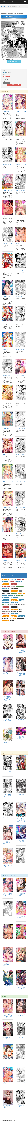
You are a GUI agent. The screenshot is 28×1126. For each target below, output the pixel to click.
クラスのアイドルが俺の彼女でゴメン (7, 1060)
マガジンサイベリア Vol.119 (21, 940)
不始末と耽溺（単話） (7, 137)
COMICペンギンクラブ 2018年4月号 (10, 507)
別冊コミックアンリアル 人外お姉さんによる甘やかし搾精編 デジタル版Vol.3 (21, 651)
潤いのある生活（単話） (21, 349)
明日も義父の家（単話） (21, 190)
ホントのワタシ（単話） (21, 864)
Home (3, 6)
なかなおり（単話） (7, 164)
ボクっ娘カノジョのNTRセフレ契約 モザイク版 (7, 865)
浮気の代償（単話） (21, 695)
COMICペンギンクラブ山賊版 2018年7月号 (11, 428)
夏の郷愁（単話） (6, 375)
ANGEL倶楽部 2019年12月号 (7, 940)
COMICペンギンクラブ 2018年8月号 (10, 402)
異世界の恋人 (6, 742)
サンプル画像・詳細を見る (14, 61)
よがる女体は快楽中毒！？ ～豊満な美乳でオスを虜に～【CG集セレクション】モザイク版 (7, 698)
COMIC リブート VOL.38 (6, 1083)
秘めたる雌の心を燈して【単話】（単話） (7, 842)
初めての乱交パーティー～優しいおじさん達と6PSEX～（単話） (7, 964)
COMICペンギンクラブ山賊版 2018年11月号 (12, 296)
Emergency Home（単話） (21, 428)
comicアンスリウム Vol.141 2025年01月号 (7, 673)
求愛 (17, 962)
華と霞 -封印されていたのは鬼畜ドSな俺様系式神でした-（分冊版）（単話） (21, 674)
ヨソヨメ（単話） (7, 917)
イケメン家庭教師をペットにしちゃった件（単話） (21, 894)
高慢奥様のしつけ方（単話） (21, 771)
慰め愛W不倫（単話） (20, 720)
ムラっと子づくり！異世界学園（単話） (21, 841)
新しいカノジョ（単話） (21, 507)
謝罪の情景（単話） (20, 402)
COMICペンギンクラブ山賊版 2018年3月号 (11, 533)
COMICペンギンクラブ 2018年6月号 (10, 454)
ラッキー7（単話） (7, 771)
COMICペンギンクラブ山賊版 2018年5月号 (11, 481)
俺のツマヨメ (18, 243)
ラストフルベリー (7, 649)
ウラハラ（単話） (20, 1060)
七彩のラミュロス (7, 985)
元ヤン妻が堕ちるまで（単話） (7, 1038)
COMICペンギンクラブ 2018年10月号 (10, 322)
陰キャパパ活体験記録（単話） (21, 917)
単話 (8, 6)
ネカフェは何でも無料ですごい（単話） (7, 720)
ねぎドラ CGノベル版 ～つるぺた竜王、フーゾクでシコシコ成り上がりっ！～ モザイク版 (21, 820)
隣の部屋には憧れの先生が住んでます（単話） (7, 1106)
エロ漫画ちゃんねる (7, 2)
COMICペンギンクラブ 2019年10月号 (10, 111)
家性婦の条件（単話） (20, 454)
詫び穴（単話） (19, 533)
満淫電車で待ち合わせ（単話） (21, 1106)
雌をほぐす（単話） (20, 296)
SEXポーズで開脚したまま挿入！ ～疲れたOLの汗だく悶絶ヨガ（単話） (7, 1016)
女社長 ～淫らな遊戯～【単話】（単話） (21, 1015)
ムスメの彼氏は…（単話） (8, 243)
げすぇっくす (5, 216)
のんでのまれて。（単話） (21, 481)
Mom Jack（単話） (20, 270)
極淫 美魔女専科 (6, 560)
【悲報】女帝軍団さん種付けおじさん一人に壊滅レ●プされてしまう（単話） (21, 738)
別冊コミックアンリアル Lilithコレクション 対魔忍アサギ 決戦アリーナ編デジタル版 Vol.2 (21, 987)
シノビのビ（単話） (21, 794)
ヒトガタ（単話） (20, 1037)
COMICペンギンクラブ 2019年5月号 (10, 190)
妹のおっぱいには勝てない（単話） (21, 1083)
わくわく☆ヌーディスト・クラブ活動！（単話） (7, 795)
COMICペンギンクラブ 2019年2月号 (10, 270)
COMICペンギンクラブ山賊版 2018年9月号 (11, 349)
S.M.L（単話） (6, 817)
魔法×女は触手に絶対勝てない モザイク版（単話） (7, 894)
